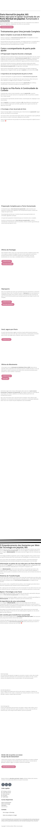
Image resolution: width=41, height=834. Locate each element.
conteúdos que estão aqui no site (25, 616)
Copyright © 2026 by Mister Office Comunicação (11, 826)
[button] (20, 10)
